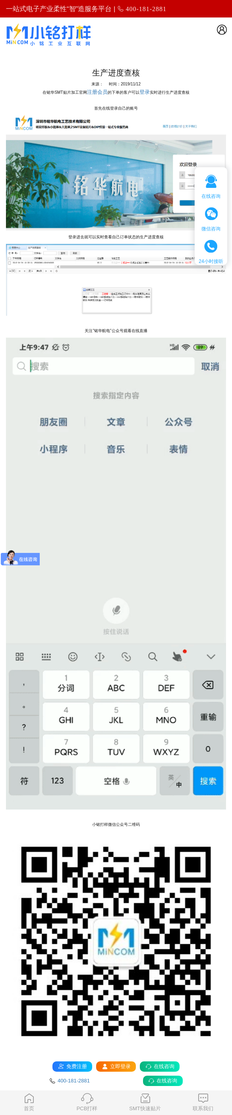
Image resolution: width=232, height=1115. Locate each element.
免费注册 (72, 1066)
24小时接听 (211, 252)
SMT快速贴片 (145, 1102)
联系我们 (203, 1102)
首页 (29, 1102)
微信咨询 (210, 219)
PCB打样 (87, 1102)
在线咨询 (210, 187)
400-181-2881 (146, 9)
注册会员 (97, 92)
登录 (144, 92)
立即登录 (116, 1066)
